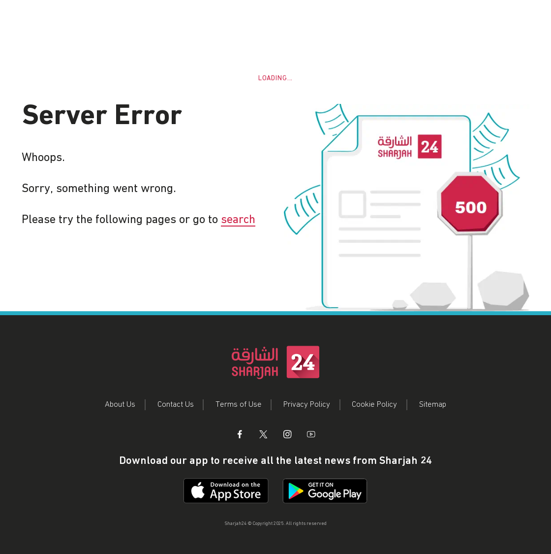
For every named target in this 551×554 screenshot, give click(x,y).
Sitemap (432, 404)
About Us (120, 404)
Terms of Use (238, 404)
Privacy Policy (306, 404)
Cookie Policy (374, 404)
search (238, 220)
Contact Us (175, 404)
